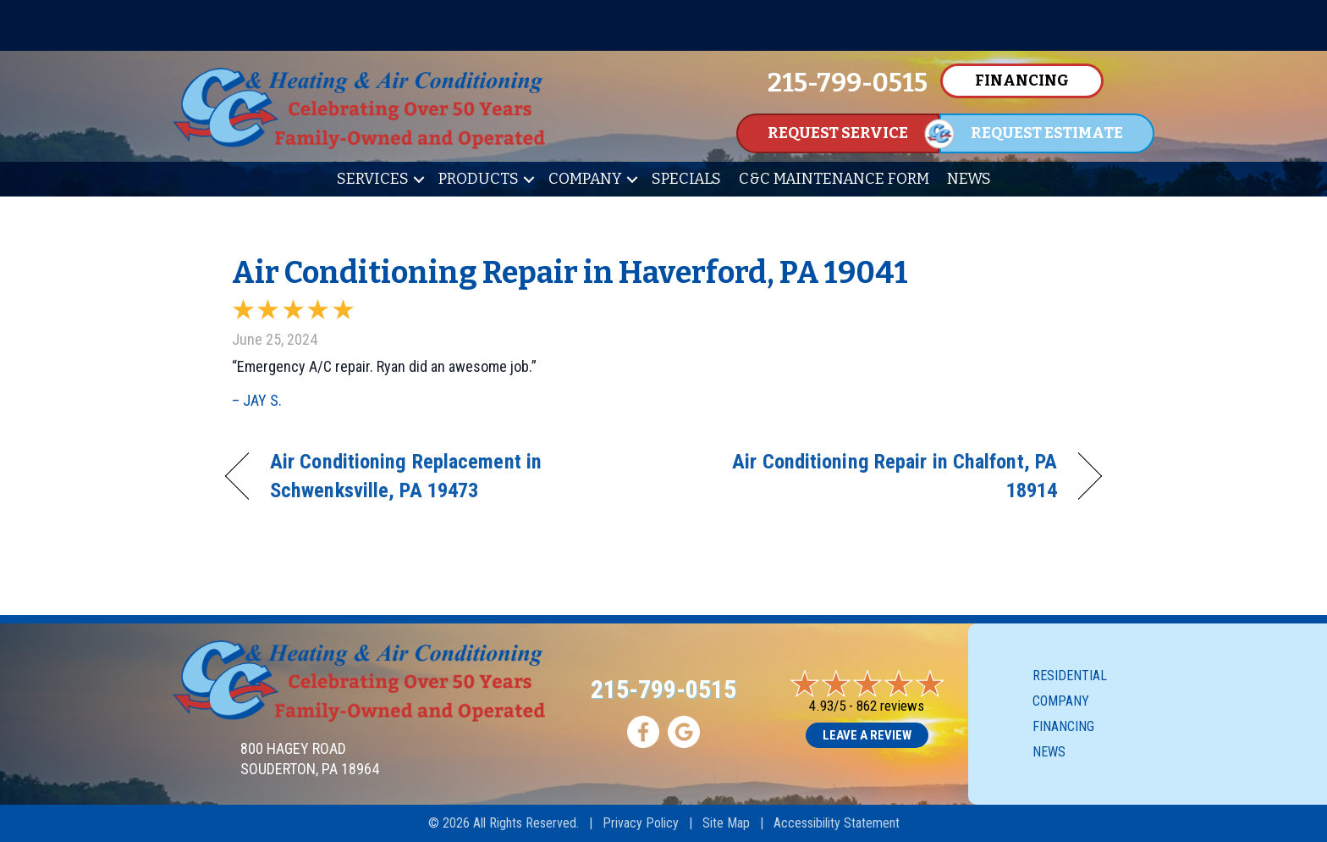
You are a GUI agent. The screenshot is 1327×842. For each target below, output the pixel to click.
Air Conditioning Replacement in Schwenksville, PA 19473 (406, 475)
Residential (1069, 676)
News (969, 178)
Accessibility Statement (837, 823)
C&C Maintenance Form (834, 178)
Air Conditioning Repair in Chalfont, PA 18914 (873, 475)
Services (373, 178)
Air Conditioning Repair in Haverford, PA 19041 (570, 272)
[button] (419, 179)
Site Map (726, 823)
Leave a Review (867, 735)
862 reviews (890, 705)
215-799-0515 (663, 689)
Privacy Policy (641, 823)
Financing (1063, 726)
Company (585, 178)
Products (478, 178)
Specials (686, 178)
